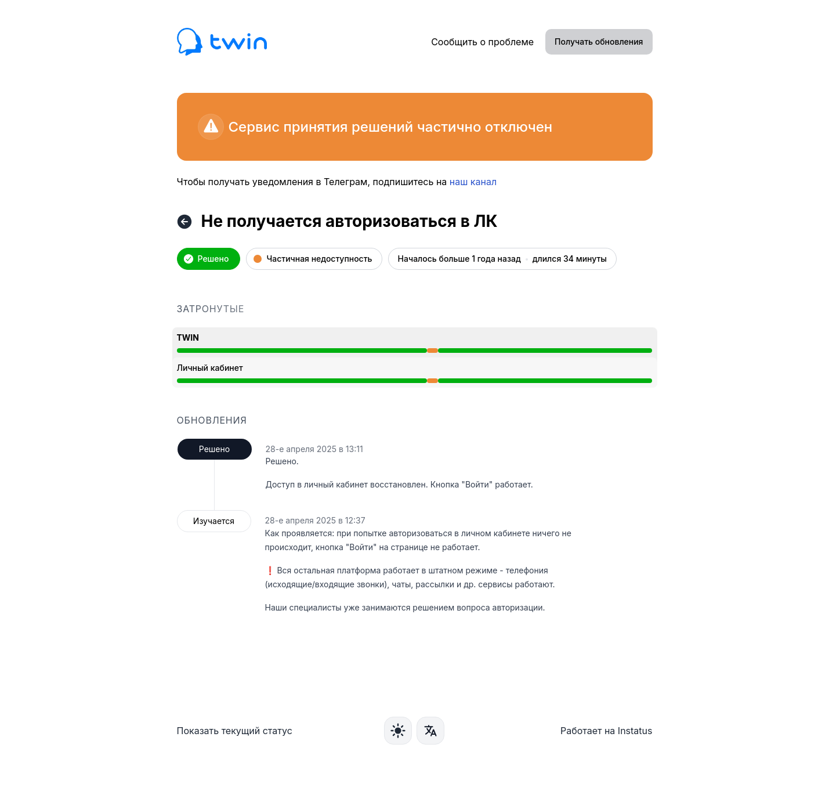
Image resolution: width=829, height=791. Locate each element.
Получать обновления (599, 41)
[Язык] (430, 731)
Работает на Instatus (606, 730)
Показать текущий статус (234, 730)
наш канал (473, 181)
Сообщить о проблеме (482, 42)
